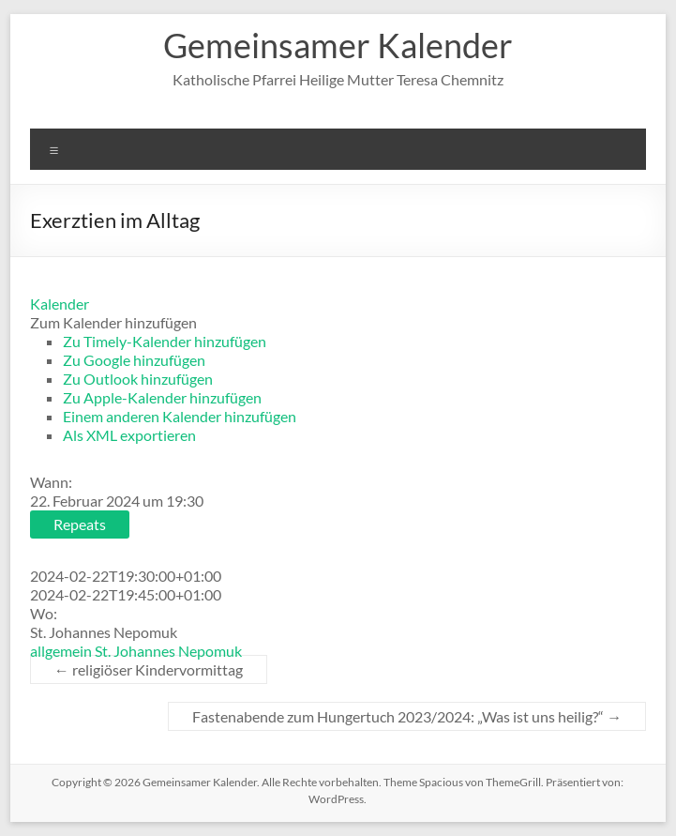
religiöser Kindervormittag (148, 669)
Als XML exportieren (129, 435)
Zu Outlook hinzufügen (138, 379)
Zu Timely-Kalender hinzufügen (164, 341)
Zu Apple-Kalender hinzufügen (162, 397)
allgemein (61, 651)
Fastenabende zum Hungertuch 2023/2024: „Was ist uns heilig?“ (407, 716)
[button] (113, 322)
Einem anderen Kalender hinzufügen (179, 416)
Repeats (79, 524)
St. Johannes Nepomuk (168, 651)
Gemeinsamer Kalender (338, 45)
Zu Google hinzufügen (134, 360)
